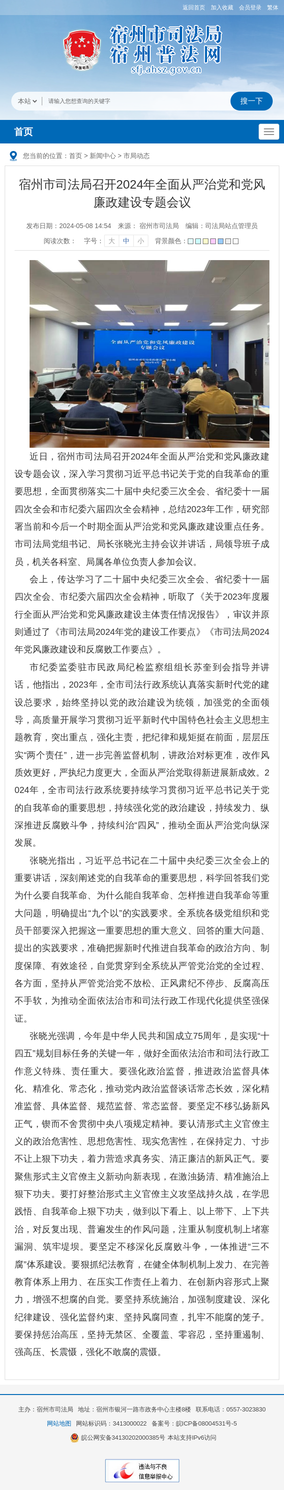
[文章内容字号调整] (116, 241)
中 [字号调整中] (126, 241)
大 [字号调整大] (111, 241)
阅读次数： (60, 241)
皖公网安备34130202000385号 (117, 1437)
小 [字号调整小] (141, 241)
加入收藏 (222, 7)
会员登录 (250, 7)
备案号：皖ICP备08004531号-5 (194, 1423)
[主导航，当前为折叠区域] (269, 132)
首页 (23, 132)
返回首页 (194, 7)
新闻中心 (103, 155)
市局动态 (136, 155)
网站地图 (59, 1423)
